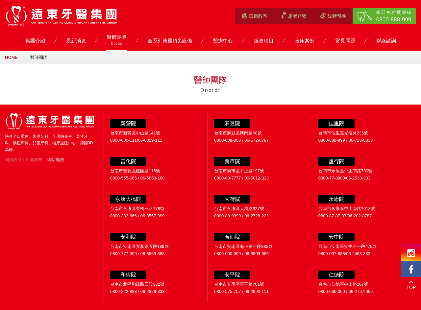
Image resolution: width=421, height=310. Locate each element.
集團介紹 (35, 41)
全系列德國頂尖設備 (170, 41)
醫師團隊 (117, 40)
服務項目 (264, 41)
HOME (11, 57)
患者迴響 (297, 16)
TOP (411, 287)
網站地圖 (55, 159)
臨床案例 (304, 41)
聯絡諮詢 (386, 41)
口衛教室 (258, 16)
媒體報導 (337, 16)
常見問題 (345, 41)
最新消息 (76, 41)
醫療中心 (223, 41)
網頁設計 (13, 159)
